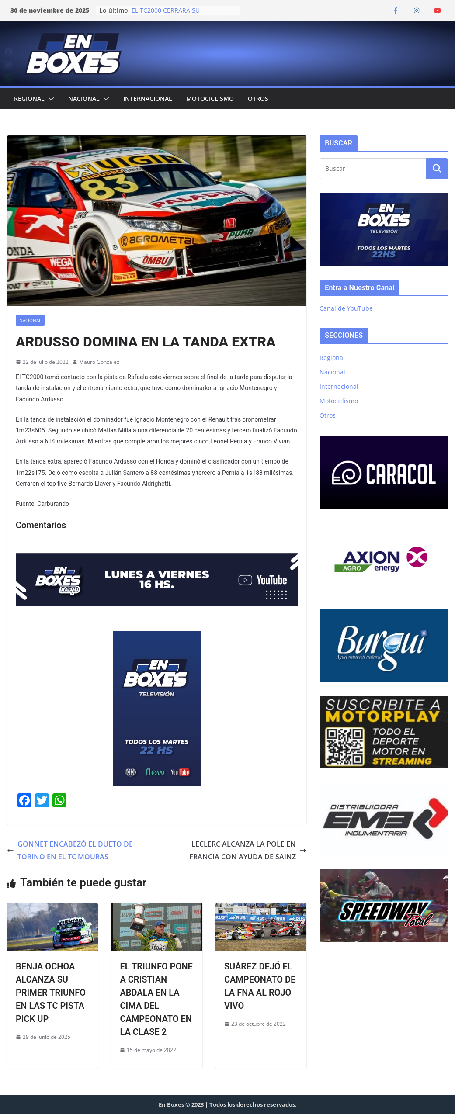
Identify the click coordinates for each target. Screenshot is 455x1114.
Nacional (84, 98)
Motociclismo (210, 98)
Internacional (147, 98)
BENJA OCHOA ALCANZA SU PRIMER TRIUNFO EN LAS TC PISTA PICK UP (51, 992)
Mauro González (99, 362)
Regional (29, 98)
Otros (258, 98)
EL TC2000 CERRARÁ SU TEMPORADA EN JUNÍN (166, 14)
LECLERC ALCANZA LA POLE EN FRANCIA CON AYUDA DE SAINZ (247, 850)
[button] (49, 99)
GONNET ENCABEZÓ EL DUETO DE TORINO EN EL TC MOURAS (70, 850)
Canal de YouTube (346, 308)
